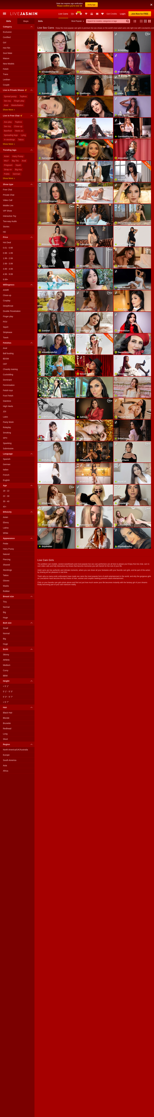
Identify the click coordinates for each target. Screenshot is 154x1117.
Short (5, 739)
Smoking (7, 432)
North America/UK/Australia (15, 749)
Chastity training (10, 369)
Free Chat (7, 189)
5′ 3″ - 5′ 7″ (8, 697)
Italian (5, 469)
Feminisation (9, 385)
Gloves (6, 580)
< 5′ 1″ (6, 686)
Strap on (8, 169)
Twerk (5, 337)
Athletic (6, 660)
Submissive (8, 448)
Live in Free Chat (18, 116)
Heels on (19, 131)
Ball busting (8, 353)
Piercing (6, 559)
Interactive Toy (9, 216)
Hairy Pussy (17, 156)
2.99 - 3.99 (8, 263)
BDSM (6, 359)
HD (4, 232)
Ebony (6, 522)
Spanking (7, 443)
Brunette (7, 723)
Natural (6, 554)
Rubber (6, 591)
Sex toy (7, 101)
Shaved (6, 565)
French (6, 475)
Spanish (6, 459)
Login (123, 14)
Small (5, 628)
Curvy (5, 670)
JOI (4, 411)
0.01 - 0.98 (8, 248)
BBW (5, 676)
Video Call (7, 200)
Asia (5, 765)
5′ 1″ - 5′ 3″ (8, 691)
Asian (6, 156)
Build (18, 649)
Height (18, 681)
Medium (6, 665)
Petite (5, 543)
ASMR (6, 290)
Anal (6, 105)
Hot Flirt (6, 48)
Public (7, 174)
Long (5, 734)
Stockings (7, 570)
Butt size (18, 623)
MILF (6, 161)
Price (18, 237)
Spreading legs (11, 135)
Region (18, 744)
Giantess (7, 401)
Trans (5, 74)
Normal (6, 607)
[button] (140, 21)
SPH (5, 438)
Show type (18, 184)
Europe (6, 755)
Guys (25, 21)
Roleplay (7, 427)
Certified (7, 37)
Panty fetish (8, 422)
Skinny (6, 654)
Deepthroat (8, 306)
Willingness (18, 285)
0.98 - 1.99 (8, 253)
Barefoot (8, 131)
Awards (77, 14)
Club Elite (86, 14)
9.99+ (5, 279)
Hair (18, 707)
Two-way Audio (10, 221)
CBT (5, 364)
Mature (6, 58)
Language (18, 454)
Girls (8, 21)
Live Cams (63, 14)
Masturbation (17, 105)
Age (18, 485)
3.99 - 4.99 (8, 269)
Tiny (5, 602)
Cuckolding (8, 374)
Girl (4, 42)
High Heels (8, 406)
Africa (5, 771)
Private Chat (8, 195)
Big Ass (18, 169)
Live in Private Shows (18, 90)
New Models (72, 13)
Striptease (7, 332)
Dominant (7, 380)
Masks (6, 586)
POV (5, 322)
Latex (5, 417)
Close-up (18, 126)
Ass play (8, 122)
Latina (6, 528)
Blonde (6, 718)
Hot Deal (7, 242)
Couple (6, 85)
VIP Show (7, 211)
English (6, 480)
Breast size (18, 596)
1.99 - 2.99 (8, 258)
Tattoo (21, 139)
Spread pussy (10, 96)
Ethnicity (18, 512)
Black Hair (7, 712)
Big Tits (15, 161)
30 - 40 (6, 501)
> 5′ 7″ (6, 702)
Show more (9, 109)
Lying (23, 135)
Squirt (18, 165)
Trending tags (18, 150)
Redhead (7, 728)
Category (18, 27)
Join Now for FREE (139, 14)
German (16, 174)
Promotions (81, 14)
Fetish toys (8, 390)
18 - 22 (6, 491)
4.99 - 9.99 (8, 274)
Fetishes (18, 343)
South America (9, 760)
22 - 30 (6, 496)
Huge (5, 617)
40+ (4, 506)
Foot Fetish (8, 395)
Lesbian (6, 79)
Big (4, 612)
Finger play (19, 101)
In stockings (9, 139)
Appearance (18, 538)
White (5, 533)
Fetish (6, 69)
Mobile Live (8, 205)
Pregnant (8, 165)
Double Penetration (12, 311)
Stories (6, 226)
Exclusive (7, 32)
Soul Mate (7, 53)
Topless (23, 96)
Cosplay (6, 300)
